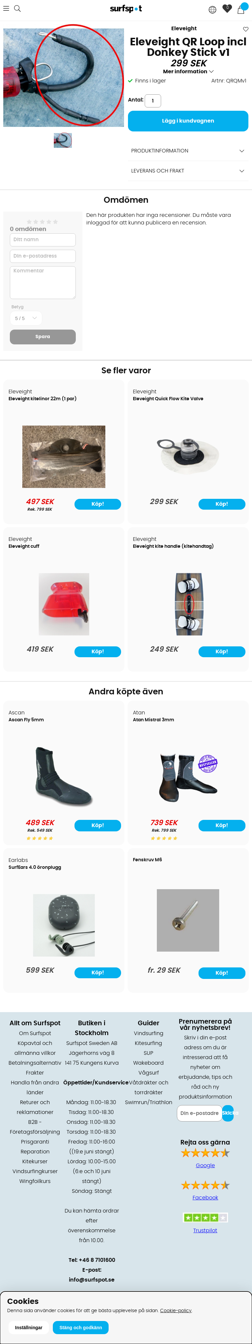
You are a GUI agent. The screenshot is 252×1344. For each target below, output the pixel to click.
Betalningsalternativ (35, 1063)
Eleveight (184, 28)
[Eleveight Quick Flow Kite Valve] (188, 486)
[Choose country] (212, 10)
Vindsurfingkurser (35, 1171)
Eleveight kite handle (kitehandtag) (173, 546)
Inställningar (28, 1327)
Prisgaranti (35, 1142)
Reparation (35, 1151)
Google (205, 1165)
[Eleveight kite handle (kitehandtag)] (188, 634)
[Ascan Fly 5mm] (63, 807)
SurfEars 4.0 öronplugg (35, 867)
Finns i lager (150, 80)
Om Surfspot (35, 1033)
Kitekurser (35, 1161)
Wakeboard (148, 1063)
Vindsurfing (148, 1033)
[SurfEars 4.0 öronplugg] (64, 955)
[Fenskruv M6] (188, 950)
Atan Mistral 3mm (153, 720)
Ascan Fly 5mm (26, 720)
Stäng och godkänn (80, 1327)
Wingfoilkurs (35, 1181)
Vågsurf (148, 1073)
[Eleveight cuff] (64, 634)
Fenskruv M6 (147, 860)
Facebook (205, 1197)
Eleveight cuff (24, 546)
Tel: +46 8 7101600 (92, 1260)
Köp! (98, 825)
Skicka (228, 1113)
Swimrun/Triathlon (148, 1102)
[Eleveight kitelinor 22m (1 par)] (63, 486)
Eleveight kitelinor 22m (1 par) (43, 399)
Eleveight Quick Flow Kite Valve (168, 399)
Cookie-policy (176, 1310)
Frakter (35, 1073)
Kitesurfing (148, 1043)
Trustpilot (205, 1230)
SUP (148, 1053)
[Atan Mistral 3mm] (188, 807)
